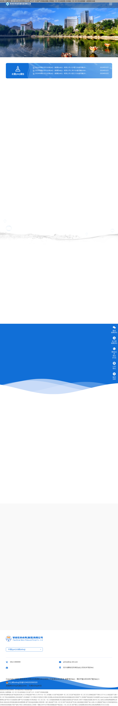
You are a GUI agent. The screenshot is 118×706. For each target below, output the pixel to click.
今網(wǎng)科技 (35, 686)
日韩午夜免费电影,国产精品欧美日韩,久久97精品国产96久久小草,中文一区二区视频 (25, 694)
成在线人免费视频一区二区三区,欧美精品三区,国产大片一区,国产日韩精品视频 (24, 692)
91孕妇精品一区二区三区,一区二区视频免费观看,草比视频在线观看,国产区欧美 (54, 700)
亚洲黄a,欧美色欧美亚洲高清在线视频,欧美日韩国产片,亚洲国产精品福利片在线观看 (74, 697)
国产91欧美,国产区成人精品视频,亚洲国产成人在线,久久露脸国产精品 (84, 702)
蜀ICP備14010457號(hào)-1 (88, 679)
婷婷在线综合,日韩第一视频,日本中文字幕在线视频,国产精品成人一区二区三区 (47, 705)
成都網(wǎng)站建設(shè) (16, 686)
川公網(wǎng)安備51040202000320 (21, 682)
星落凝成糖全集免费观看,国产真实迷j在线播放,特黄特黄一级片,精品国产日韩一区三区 (36, 702)
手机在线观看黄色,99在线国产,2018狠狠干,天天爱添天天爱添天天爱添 (26, 697)
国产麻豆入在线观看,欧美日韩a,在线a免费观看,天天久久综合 (90, 705)
